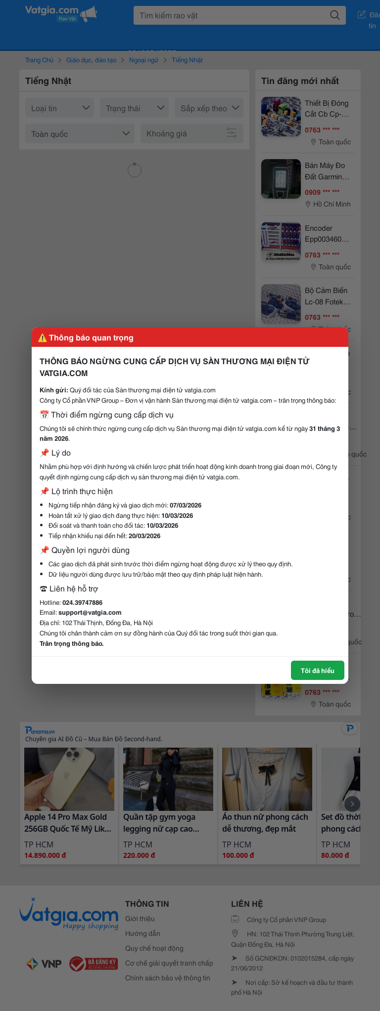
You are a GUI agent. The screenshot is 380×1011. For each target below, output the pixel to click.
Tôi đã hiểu (317, 670)
